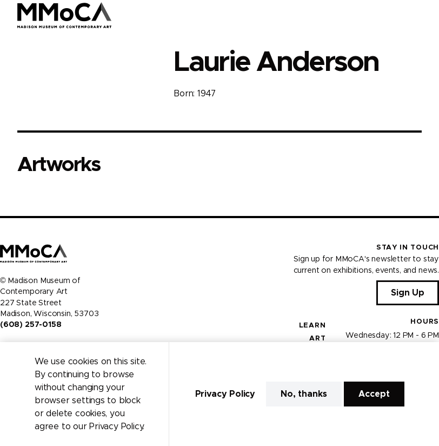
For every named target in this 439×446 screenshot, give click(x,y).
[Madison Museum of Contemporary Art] (64, 15)
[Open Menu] (424, 15)
